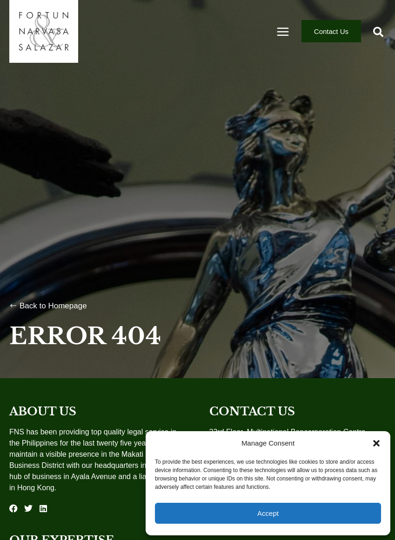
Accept (268, 513)
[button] (376, 443)
